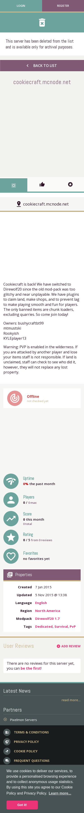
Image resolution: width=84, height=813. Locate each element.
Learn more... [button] (60, 793)
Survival (61, 626)
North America (47, 610)
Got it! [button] (22, 805)
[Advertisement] (42, 130)
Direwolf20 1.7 (47, 618)
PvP (73, 626)
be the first (31, 668)
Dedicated (44, 626)
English (41, 602)
